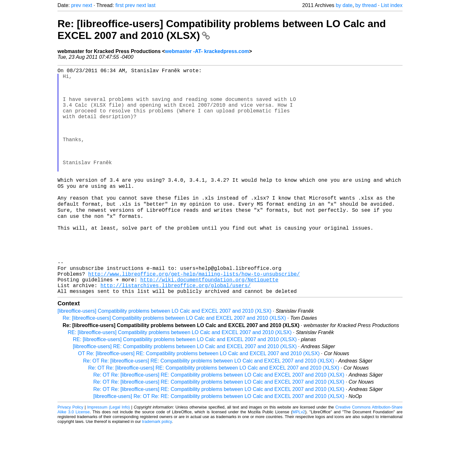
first (119, 5)
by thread (366, 5)
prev (76, 5)
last (152, 5)
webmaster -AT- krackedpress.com (207, 51)
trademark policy (157, 469)
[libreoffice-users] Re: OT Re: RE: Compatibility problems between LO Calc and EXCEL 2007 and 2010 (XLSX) (218, 444)
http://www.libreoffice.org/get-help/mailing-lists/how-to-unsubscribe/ (194, 317)
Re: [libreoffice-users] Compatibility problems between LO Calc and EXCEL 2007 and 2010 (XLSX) (174, 365)
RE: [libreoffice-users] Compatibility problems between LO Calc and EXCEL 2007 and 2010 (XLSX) (180, 380)
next (87, 5)
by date (344, 5)
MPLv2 (298, 459)
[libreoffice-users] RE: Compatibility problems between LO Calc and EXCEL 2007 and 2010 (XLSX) (185, 394)
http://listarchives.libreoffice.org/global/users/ (175, 331)
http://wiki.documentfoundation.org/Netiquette (209, 324)
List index (391, 5)
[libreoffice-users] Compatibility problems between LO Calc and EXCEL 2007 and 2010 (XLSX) (164, 358)
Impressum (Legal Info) (108, 454)
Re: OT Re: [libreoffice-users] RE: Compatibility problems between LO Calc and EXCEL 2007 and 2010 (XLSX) (208, 408)
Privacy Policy (70, 454)
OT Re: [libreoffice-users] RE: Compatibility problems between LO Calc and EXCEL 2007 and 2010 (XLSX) (199, 401)
